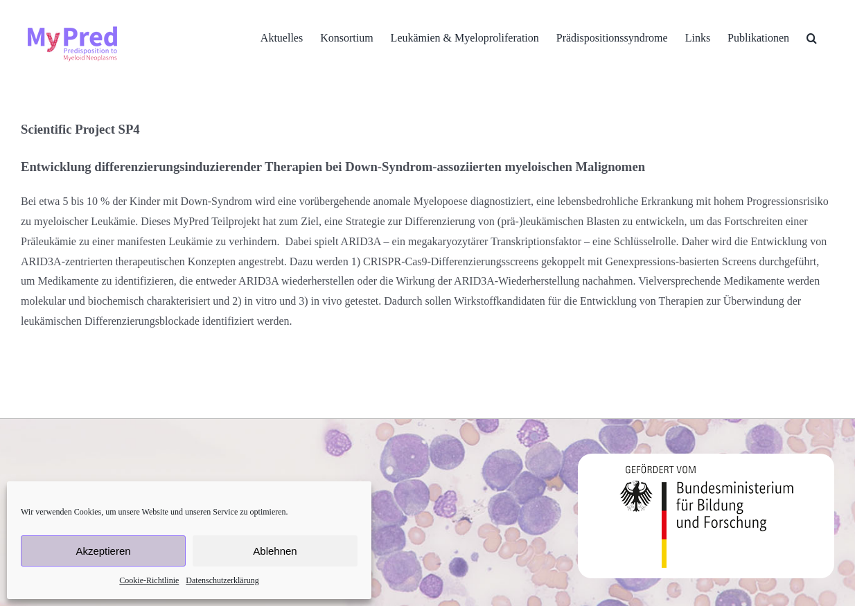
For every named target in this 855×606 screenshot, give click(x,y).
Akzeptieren (103, 551)
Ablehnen (275, 551)
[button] (811, 38)
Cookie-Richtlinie (149, 580)
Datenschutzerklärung (222, 580)
